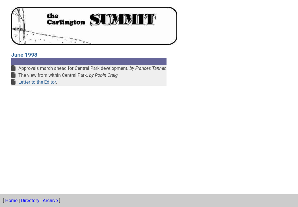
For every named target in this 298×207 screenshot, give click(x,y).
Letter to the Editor (37, 82)
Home (11, 200)
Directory (30, 200)
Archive (50, 200)
